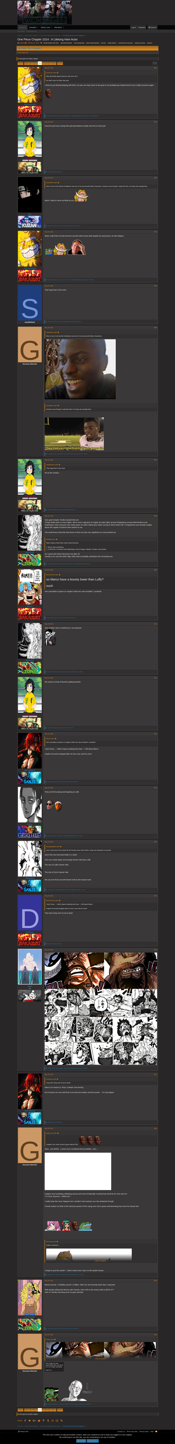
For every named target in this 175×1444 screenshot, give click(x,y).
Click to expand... (101, 1259)
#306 (154, 327)
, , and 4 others (64, 226)
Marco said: (51, 738)
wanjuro (149, 43)
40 (54, 63)
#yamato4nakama (66, 43)
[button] (38, 27)
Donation (32, 27)
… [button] (28, 63)
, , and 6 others (66, 672)
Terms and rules (132, 1430)
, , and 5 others (66, 836)
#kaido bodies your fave (51, 43)
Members (58, 27)
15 (36, 63)
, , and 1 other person (73, 116)
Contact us (121, 1430)
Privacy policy (144, 1430)
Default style (23, 1430)
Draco (30, 824)
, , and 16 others (68, 454)
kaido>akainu (112, 43)
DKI (30, 214)
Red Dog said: (52, 1240)
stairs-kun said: (52, 1132)
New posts (21, 31)
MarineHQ (30, 552)
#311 (154, 678)
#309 (154, 570)
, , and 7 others (67, 890)
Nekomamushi (30, 104)
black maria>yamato (92, 43)
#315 (154, 896)
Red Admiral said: (53, 575)
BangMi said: (51, 539)
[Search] (152, 27)
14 (32, 63)
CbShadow (30, 878)
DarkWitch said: (52, 182)
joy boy (103, 43)
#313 (154, 788)
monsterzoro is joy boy (125, 43)
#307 (154, 460)
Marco (30, 606)
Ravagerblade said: (53, 846)
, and (65, 321)
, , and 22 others (68, 1067)
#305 (154, 286)
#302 (154, 122)
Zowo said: (51, 1338)
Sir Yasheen (31, 1316)
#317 (154, 1073)
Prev (20, 63)
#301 (154, 68)
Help (152, 1430)
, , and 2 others (71, 280)
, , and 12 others (70, 1403)
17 (43, 63)
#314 (154, 842)
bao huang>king (79, 43)
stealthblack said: (53, 465)
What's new (45, 27)
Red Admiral (30, 770)
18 (47, 63)
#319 (154, 1279)
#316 (154, 950)
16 (40, 63)
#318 (154, 1127)
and (62, 510)
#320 (154, 1333)
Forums (22, 27)
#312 (154, 734)
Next (59, 63)
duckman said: (52, 73)
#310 (154, 624)
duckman (30, 932)
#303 (154, 178)
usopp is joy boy (140, 43)
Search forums (31, 31)
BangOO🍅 (23, 43)
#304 (154, 232)
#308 (154, 516)
